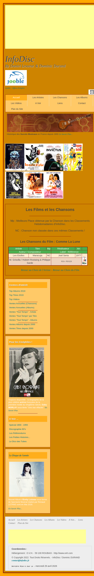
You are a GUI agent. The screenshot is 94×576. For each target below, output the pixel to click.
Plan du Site (17, 109)
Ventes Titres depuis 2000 (21, 328)
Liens (60, 103)
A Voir (38, 103)
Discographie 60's (17, 429)
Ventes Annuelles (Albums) (21, 307)
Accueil (16, 97)
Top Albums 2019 (17, 291)
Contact (82, 103)
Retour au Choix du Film (66, 270)
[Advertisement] (49, 27)
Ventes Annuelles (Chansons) (23, 303)
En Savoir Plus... (66, 134)
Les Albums (81, 97)
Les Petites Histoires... (19, 437)
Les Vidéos (16, 103)
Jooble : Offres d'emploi (15, 88)
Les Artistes (38, 97)
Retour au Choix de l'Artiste (36, 270)
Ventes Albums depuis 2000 (22, 324)
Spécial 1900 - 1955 (18, 425)
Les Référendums (17, 433)
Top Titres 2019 (16, 295)
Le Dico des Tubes (18, 441)
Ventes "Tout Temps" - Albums (23, 320)
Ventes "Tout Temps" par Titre (23, 316)
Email (92, 92)
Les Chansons (60, 97)
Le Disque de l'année (19, 455)
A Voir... (72, 520)
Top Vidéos (14, 299)
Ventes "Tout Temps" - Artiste (22, 312)
